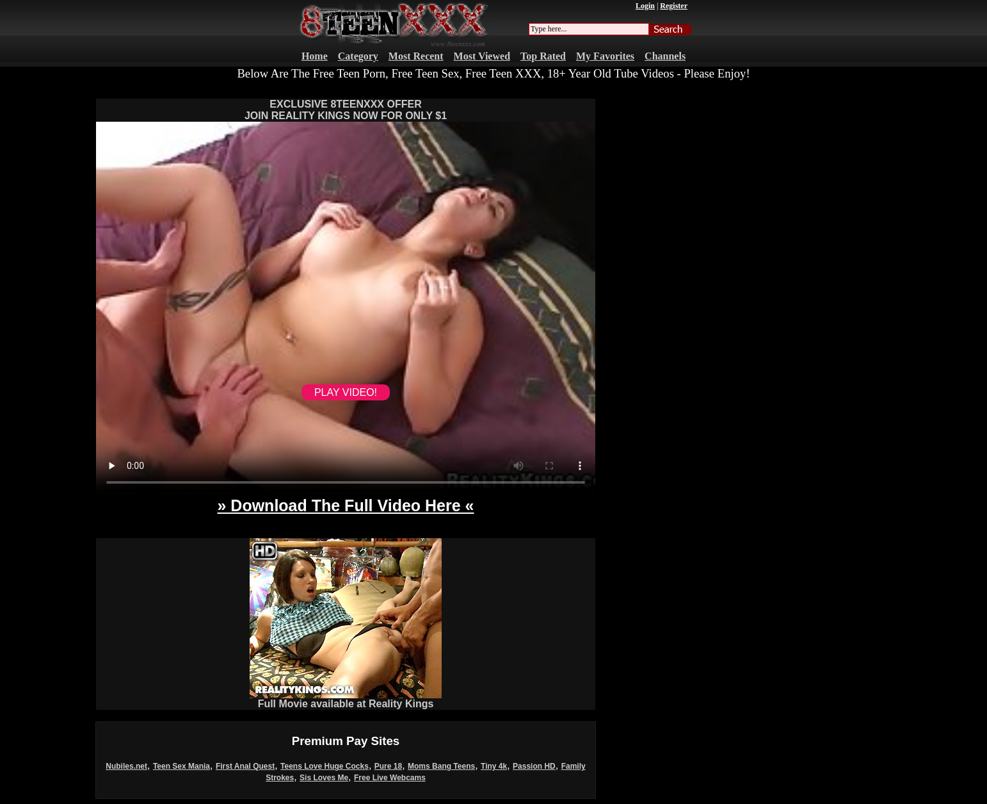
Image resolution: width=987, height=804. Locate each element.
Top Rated (543, 56)
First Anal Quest (245, 766)
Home (314, 56)
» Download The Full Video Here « (345, 505)
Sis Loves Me (324, 777)
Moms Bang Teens (441, 766)
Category (358, 56)
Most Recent (416, 56)
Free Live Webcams (390, 777)
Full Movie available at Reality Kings (346, 699)
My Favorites (605, 56)
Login (645, 5)
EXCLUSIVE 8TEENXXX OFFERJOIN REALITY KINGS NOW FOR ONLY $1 (346, 110)
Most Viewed (482, 56)
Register (673, 5)
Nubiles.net (126, 766)
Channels (665, 56)
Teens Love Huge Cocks (324, 766)
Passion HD (534, 766)
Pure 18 (388, 766)
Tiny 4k (494, 766)
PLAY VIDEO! (345, 392)
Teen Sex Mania (181, 766)
